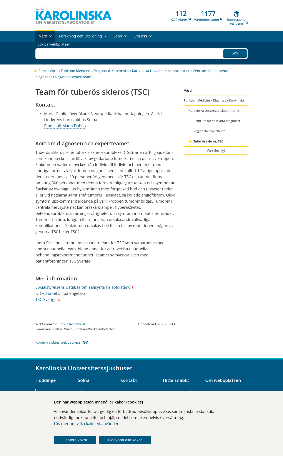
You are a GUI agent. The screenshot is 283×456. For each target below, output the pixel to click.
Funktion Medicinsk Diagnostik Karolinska (95, 70)
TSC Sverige (47, 299)
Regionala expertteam (73, 77)
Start (42, 70)
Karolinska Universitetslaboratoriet (161, 70)
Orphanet (49, 293)
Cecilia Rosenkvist (72, 324)
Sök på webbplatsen (56, 53)
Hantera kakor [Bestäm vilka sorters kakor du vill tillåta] (75, 440)
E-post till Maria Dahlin (65, 125)
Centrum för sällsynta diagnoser (216, 121)
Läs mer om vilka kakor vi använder (86, 423)
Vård (54, 70)
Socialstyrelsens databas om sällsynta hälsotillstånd (84, 287)
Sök (235, 52)
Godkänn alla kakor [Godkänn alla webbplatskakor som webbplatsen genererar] (125, 440)
